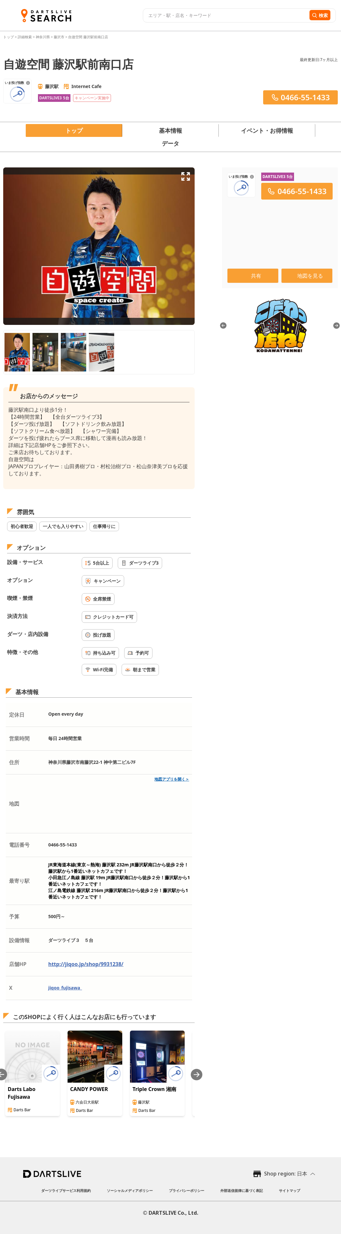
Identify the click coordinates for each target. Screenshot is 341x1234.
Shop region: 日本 (285, 1173)
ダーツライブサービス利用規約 (66, 1190)
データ (170, 143)
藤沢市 (59, 36)
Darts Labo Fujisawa (21, 1093)
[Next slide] (196, 1074)
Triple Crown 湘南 (154, 1089)
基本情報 (170, 130)
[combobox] (225, 15)
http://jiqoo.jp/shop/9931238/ (86, 964)
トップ (9, 36)
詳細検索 (25, 36)
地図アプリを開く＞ (171, 779)
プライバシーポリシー (186, 1190)
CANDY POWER (89, 1089)
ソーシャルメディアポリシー (130, 1190)
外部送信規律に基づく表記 (241, 1190)
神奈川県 (43, 36)
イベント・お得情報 (267, 130)
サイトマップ (289, 1190)
